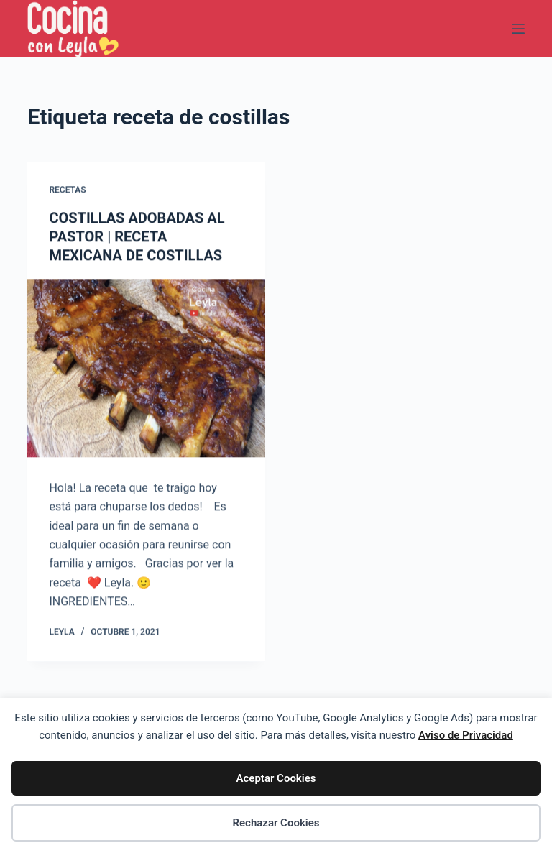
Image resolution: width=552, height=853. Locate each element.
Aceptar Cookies (276, 778)
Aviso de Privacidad (465, 735)
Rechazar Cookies (275, 822)
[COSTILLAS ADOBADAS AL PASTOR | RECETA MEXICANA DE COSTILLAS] (146, 368)
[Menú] (518, 28)
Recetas (67, 190)
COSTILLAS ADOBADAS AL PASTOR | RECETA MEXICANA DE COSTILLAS (136, 236)
